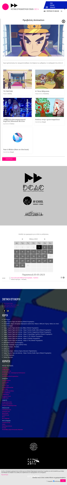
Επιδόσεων (57, 481)
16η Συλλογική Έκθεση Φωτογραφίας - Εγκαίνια (24, 278)
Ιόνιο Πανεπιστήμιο (8, 303)
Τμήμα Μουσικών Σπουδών (10, 306)
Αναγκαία (50, 481)
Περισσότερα (4, 474)
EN (61, 11)
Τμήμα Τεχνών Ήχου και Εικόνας (11, 305)
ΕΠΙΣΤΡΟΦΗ (9, 159)
